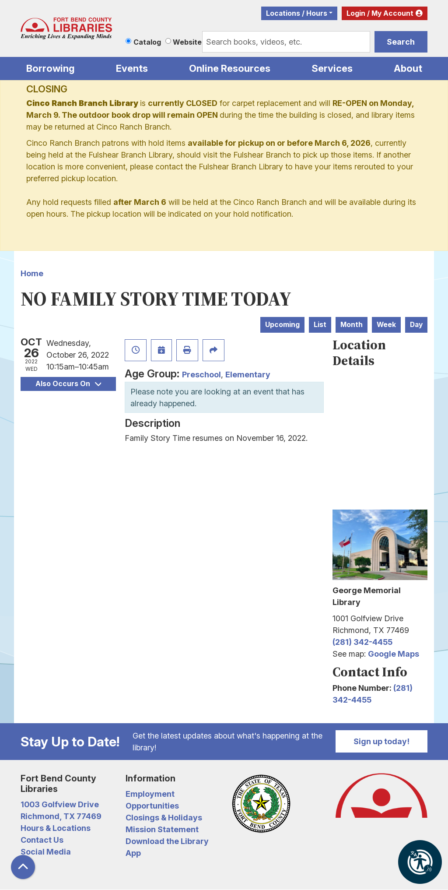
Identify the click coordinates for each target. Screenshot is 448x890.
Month (351, 324)
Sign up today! (382, 741)
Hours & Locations (56, 828)
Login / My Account (379, 13)
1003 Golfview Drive (60, 804)
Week (386, 324)
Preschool (201, 374)
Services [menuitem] (332, 68)
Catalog (147, 42)
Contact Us (42, 839)
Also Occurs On (68, 384)
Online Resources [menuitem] (229, 68)
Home (32, 273)
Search (401, 41)
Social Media (46, 851)
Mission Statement (162, 829)
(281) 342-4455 (362, 642)
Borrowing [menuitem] (50, 68)
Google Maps (393, 653)
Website (187, 42)
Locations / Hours (296, 13)
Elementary (247, 374)
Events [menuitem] (132, 68)
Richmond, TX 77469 (61, 816)
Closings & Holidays (164, 817)
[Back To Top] (23, 867)
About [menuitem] (408, 68)
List (320, 324)
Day (416, 324)
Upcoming (282, 324)
